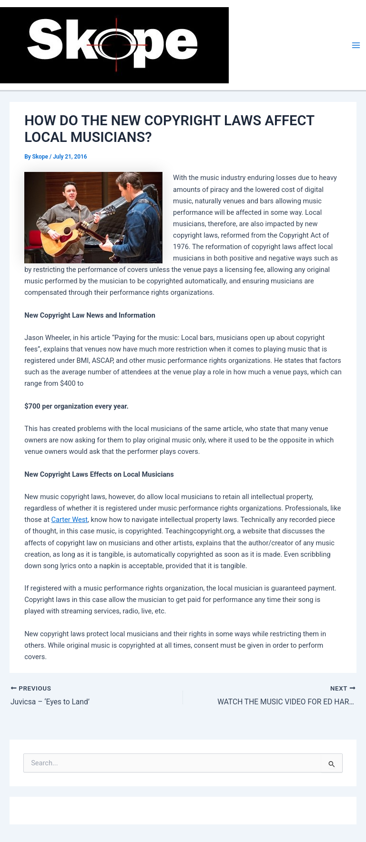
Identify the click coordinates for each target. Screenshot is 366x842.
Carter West (69, 519)
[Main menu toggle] (356, 45)
